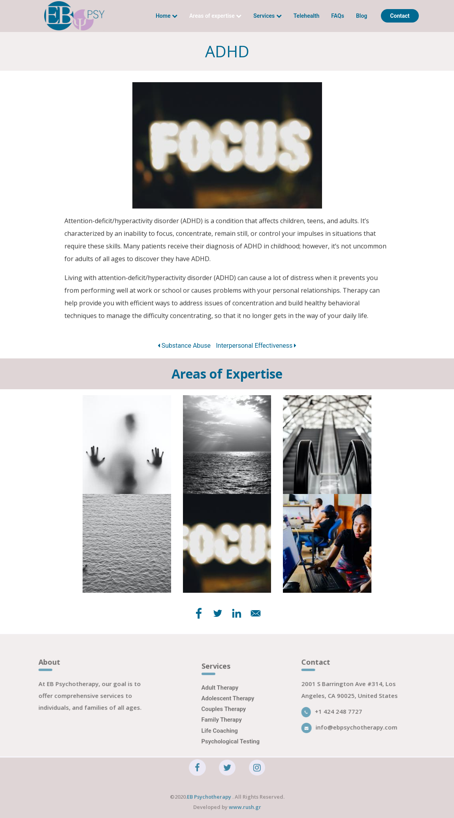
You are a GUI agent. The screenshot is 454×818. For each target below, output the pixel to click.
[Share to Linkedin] (237, 613)
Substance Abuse (184, 345)
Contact (399, 16)
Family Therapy (222, 726)
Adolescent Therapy (228, 704)
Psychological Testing (231, 747)
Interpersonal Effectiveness (256, 345)
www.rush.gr (245, 810)
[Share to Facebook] (199, 613)
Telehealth (307, 16)
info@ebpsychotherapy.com (353, 730)
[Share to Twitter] (218, 613)
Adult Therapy (220, 693)
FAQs (337, 16)
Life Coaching (220, 737)
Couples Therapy (224, 715)
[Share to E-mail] (256, 613)
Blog (361, 16)
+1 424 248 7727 (335, 714)
